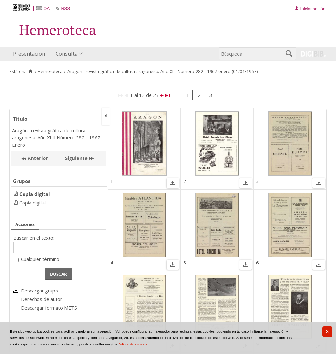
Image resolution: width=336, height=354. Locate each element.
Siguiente (76, 158)
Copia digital (32, 202)
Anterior (37, 158)
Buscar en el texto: (33, 238)
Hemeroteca (50, 71)
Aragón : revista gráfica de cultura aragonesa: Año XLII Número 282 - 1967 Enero (56, 137)
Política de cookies (132, 344)
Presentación (29, 53)
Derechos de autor (41, 299)
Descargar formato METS (49, 307)
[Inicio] (30, 71)
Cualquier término (40, 259)
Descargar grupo (39, 290)
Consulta (66, 53)
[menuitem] (30, 54)
